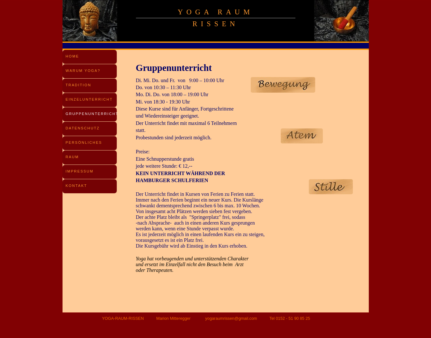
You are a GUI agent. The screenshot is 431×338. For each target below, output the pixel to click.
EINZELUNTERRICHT (89, 99)
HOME (72, 56)
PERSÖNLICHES (84, 142)
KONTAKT (76, 186)
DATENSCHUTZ (83, 128)
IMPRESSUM (80, 171)
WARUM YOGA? (83, 71)
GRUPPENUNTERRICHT (92, 114)
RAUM (72, 157)
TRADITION (78, 85)
